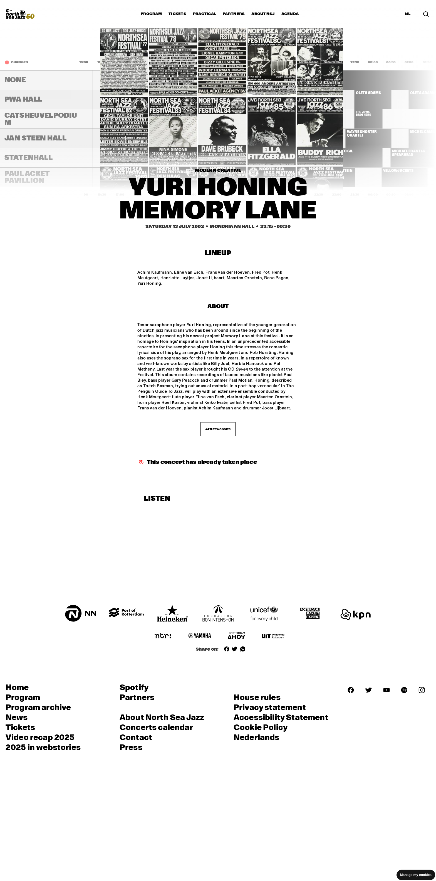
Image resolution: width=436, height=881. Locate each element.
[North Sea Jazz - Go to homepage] (20, 14)
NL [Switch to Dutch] (407, 13)
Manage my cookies (416, 875)
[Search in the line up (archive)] (426, 14)
